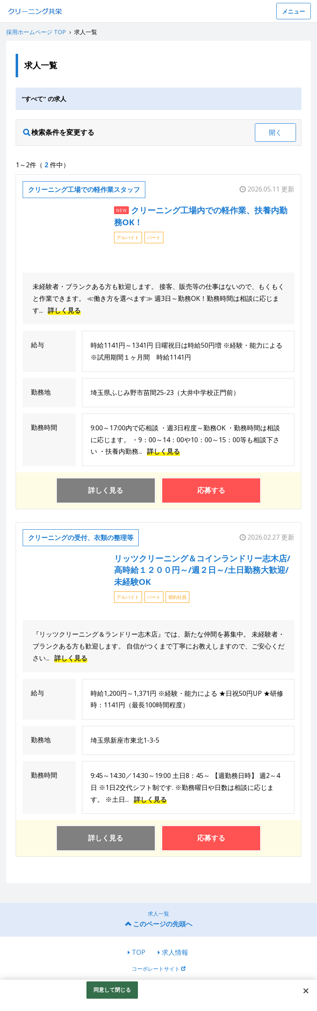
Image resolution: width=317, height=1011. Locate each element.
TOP (138, 952)
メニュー (293, 11)
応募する (211, 490)
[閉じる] (306, 991)
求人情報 (175, 952)
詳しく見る (64, 310)
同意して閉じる (112, 989)
